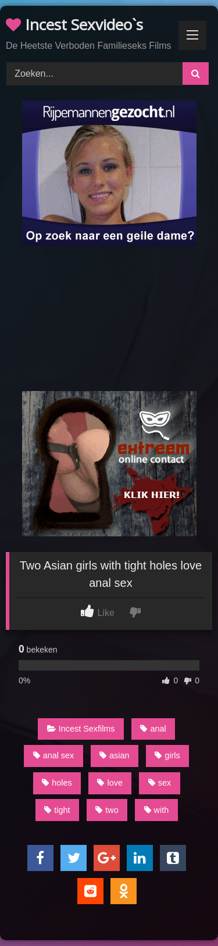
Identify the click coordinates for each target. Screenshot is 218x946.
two (106, 810)
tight (57, 810)
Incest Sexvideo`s (74, 24)
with (156, 810)
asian (114, 755)
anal (153, 728)
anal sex (53, 755)
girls (167, 755)
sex (159, 782)
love (109, 782)
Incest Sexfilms (81, 728)
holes (57, 782)
